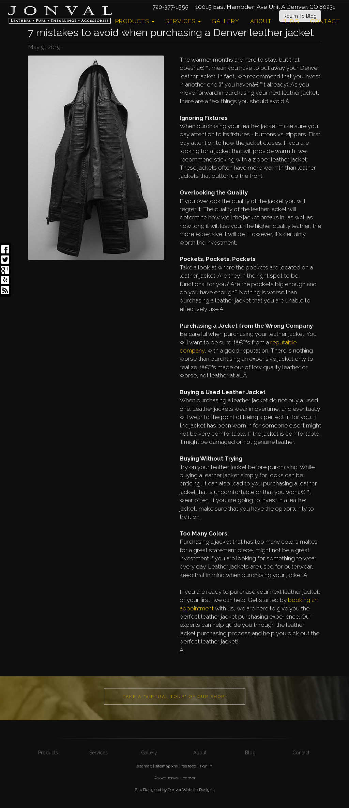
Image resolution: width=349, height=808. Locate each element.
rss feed (188, 766)
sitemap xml (166, 766)
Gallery (225, 21)
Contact (325, 21)
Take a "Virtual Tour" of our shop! (174, 710)
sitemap (144, 766)
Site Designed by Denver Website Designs (174, 789)
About (261, 21)
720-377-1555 (170, 6)
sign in (205, 766)
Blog (291, 21)
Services (183, 21)
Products (134, 21)
